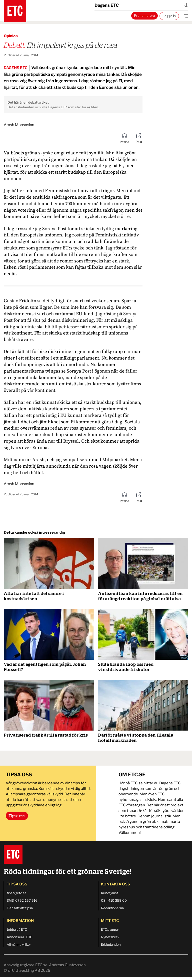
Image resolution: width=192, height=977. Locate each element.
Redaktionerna (112, 908)
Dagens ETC (141, 5)
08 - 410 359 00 (114, 900)
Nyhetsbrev (110, 937)
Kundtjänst (109, 893)
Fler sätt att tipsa (20, 908)
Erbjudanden (111, 944)
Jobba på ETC (17, 929)
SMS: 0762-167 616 (22, 900)
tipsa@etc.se (16, 893)
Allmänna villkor (19, 944)
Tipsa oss (16, 816)
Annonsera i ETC (19, 937)
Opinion (11, 36)
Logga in (169, 16)
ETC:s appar (110, 929)
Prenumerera (144, 16)
